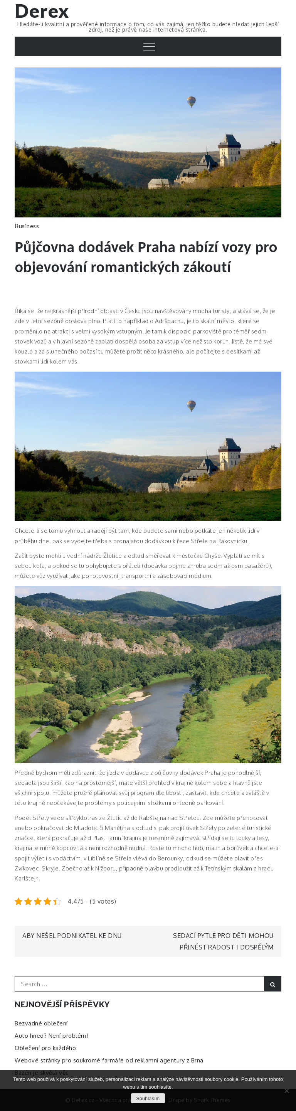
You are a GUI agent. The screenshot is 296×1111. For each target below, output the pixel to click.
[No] (286, 1090)
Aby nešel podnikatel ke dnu (72, 935)
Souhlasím (148, 1098)
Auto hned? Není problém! (51, 1035)
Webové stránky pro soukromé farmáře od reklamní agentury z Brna (109, 1060)
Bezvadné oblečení (41, 1023)
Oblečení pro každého (45, 1048)
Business (27, 225)
